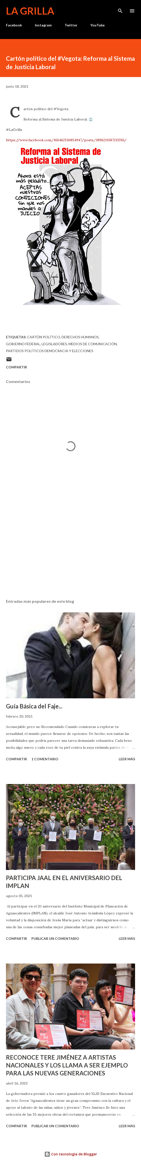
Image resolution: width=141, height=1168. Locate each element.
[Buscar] (120, 9)
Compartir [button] (16, 367)
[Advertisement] (70, 548)
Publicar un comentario (55, 938)
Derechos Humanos (80, 337)
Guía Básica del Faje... (34, 706)
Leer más (127, 759)
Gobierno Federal (23, 344)
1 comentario (44, 759)
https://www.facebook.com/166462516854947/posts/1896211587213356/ (66, 140)
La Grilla (30, 11)
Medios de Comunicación (93, 344)
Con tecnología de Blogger (70, 1154)
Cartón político (43, 337)
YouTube (97, 25)
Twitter (71, 25)
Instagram (43, 25)
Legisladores (54, 344)
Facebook (14, 25)
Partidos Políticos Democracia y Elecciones (49, 351)
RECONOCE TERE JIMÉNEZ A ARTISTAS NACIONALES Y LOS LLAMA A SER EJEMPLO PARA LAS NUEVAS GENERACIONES (67, 1065)
